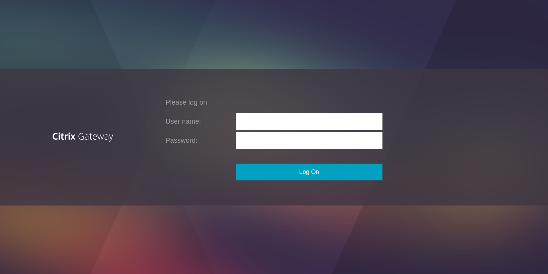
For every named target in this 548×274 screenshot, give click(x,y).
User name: (183, 121)
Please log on (186, 102)
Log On (309, 172)
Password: (182, 140)
